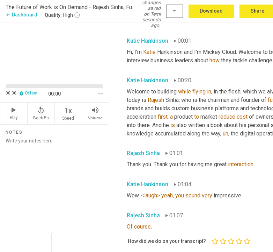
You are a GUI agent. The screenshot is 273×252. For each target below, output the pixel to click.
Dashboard (21, 15)
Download (211, 11)
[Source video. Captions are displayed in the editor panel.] (54, 49)
